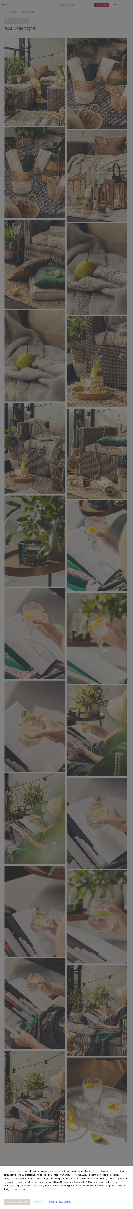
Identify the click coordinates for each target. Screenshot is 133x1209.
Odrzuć (38, 1202)
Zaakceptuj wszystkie (17, 1202)
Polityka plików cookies (59, 1202)
